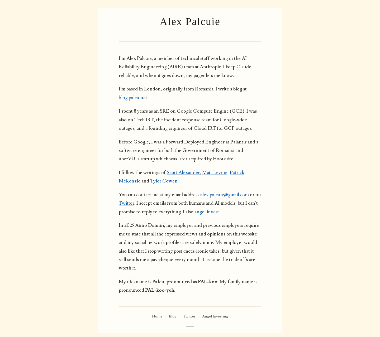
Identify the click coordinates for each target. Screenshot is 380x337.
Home (157, 316)
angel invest (206, 212)
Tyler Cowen (164, 181)
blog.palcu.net (133, 98)
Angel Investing (215, 316)
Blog (173, 316)
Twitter (126, 203)
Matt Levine (214, 173)
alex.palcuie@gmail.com (224, 195)
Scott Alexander (183, 173)
